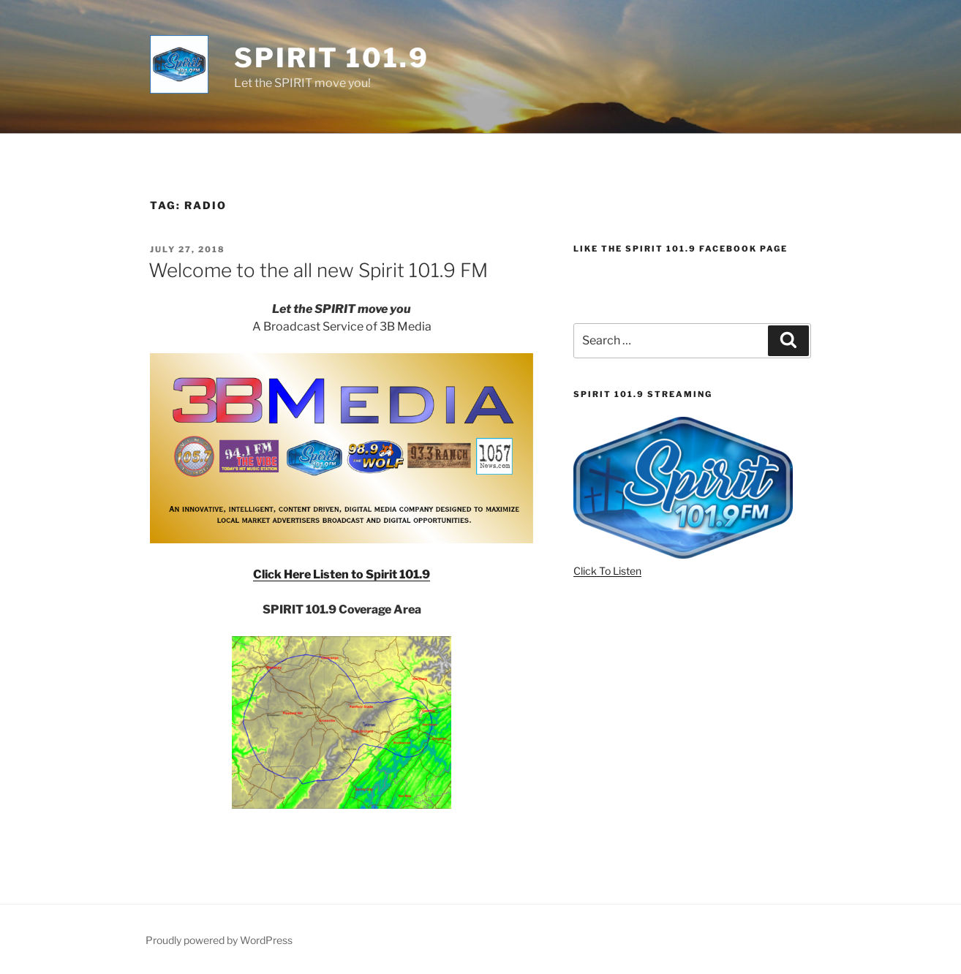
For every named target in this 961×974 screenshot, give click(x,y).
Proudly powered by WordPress (219, 940)
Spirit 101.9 (331, 58)
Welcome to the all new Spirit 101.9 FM (318, 270)
